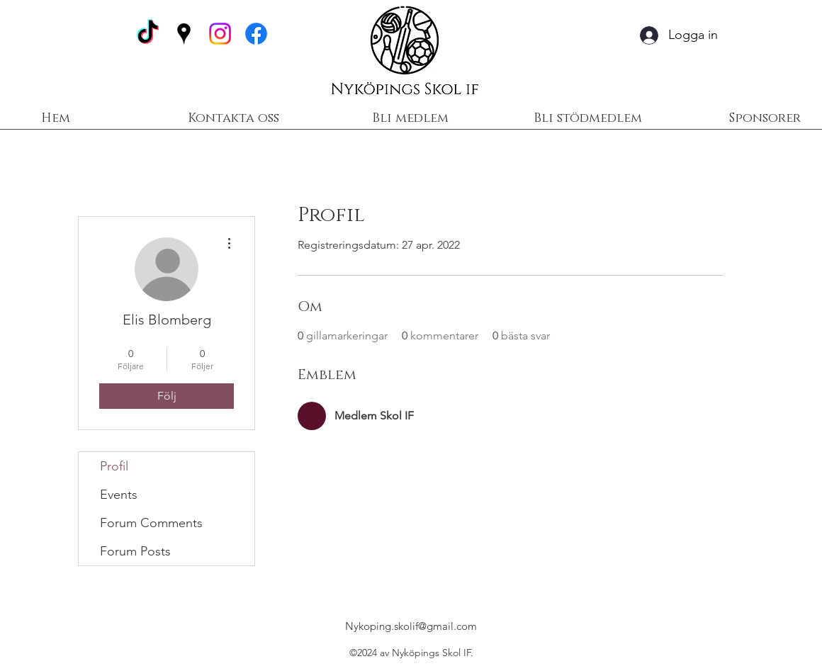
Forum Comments (151, 523)
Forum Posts (135, 551)
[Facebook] (256, 33)
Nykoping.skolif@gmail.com (411, 626)
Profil (114, 466)
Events (118, 494)
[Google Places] (183, 33)
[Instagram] (220, 33)
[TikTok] (147, 33)
